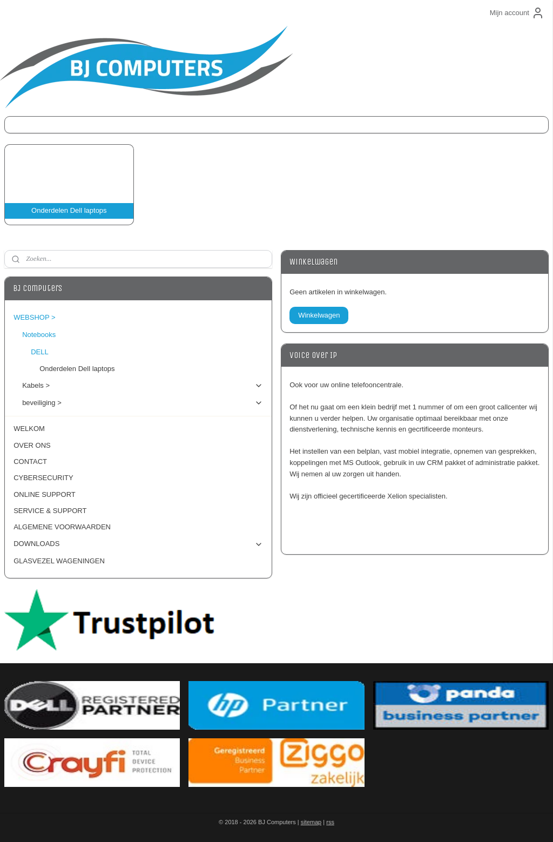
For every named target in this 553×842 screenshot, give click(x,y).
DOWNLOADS (138, 544)
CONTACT (30, 461)
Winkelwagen (319, 315)
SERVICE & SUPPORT (50, 511)
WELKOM (29, 429)
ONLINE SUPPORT (45, 494)
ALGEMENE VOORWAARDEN (62, 527)
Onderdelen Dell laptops (76, 369)
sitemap (311, 822)
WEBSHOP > (138, 317)
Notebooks (142, 335)
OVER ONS (32, 445)
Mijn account (517, 12)
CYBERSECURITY (43, 478)
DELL (147, 352)
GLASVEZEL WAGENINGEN (59, 561)
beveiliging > (142, 403)
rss (330, 822)
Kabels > (142, 385)
